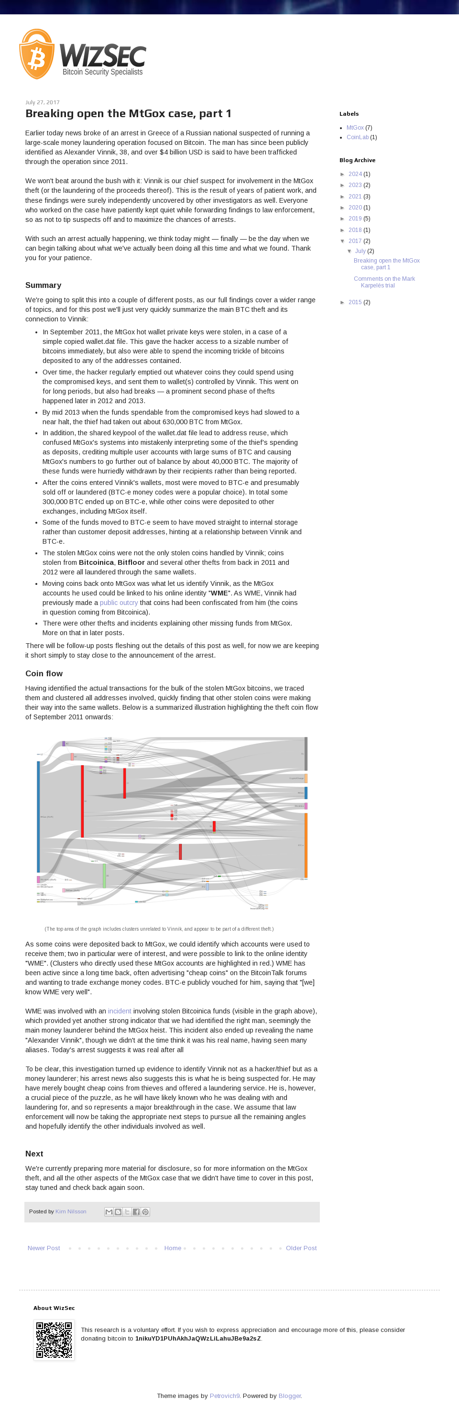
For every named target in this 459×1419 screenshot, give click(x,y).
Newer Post (44, 1248)
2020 (356, 207)
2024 (356, 174)
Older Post (301, 1248)
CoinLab (358, 137)
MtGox (355, 127)
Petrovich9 (225, 1395)
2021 (356, 196)
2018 (356, 230)
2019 (356, 218)
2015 (356, 302)
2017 (356, 241)
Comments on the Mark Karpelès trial (384, 282)
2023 (356, 185)
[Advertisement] (382, 358)
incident (119, 1011)
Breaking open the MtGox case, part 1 (387, 264)
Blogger (290, 1395)
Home (172, 1248)
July (361, 251)
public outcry (119, 602)
